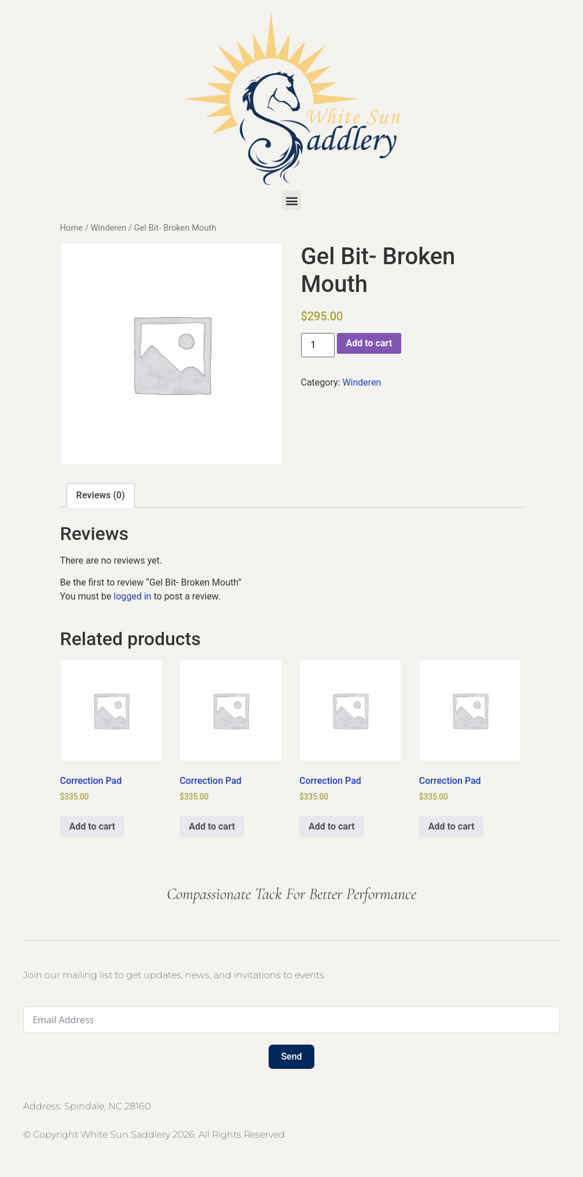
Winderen (108, 228)
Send (291, 1056)
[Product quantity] (318, 345)
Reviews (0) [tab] (100, 495)
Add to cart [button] (92, 826)
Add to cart (369, 343)
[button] (291, 200)
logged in (132, 596)
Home (71, 228)
